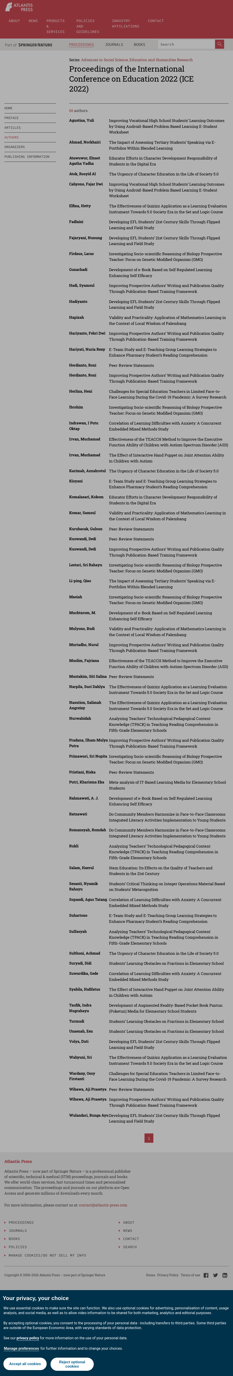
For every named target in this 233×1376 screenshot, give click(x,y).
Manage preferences (21, 1348)
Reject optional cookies (72, 1364)
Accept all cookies (25, 1364)
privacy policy (28, 1338)
